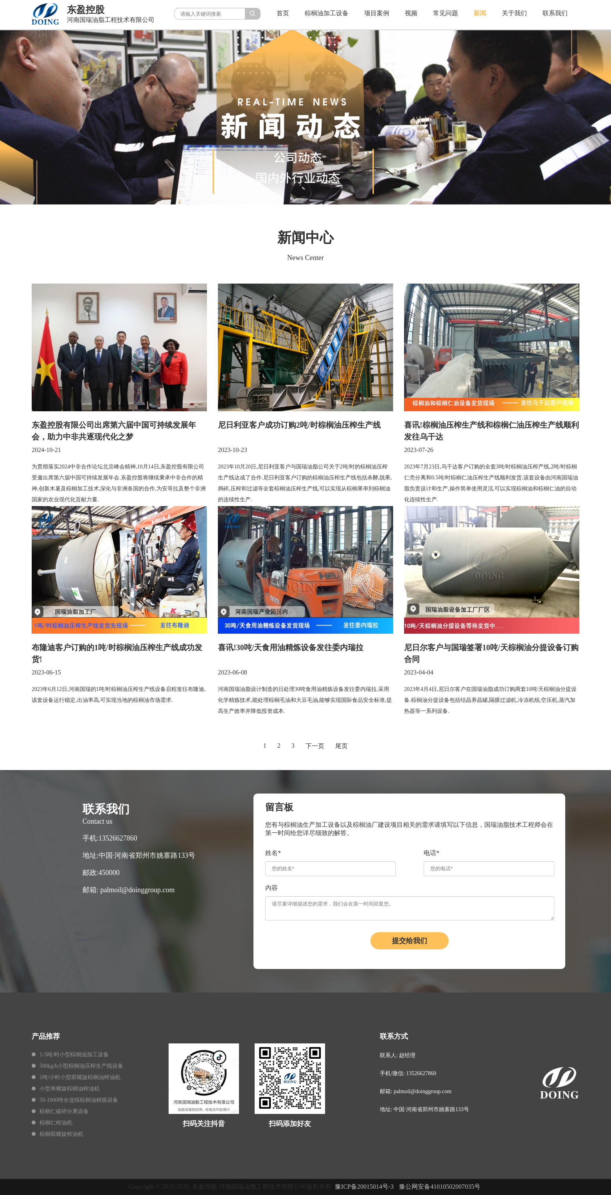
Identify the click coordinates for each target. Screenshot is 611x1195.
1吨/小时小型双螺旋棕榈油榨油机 (80, 1077)
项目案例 (376, 13)
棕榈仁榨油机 (56, 1123)
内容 (271, 887)
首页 (283, 13)
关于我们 (514, 13)
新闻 (480, 13)
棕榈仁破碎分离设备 (64, 1111)
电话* (431, 853)
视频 (411, 13)
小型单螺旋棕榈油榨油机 (70, 1089)
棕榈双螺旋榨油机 (61, 1134)
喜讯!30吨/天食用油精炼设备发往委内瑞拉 (290, 647)
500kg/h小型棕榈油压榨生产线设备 (81, 1066)
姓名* (273, 853)
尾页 (341, 746)
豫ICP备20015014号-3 (364, 1186)
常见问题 (445, 13)
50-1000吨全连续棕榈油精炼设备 (79, 1100)
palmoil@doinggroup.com (137, 890)
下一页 (315, 746)
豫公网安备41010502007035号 (439, 1186)
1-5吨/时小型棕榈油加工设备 (74, 1055)
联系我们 (555, 13)
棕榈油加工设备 (327, 13)
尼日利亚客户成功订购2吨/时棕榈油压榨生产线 (299, 425)
